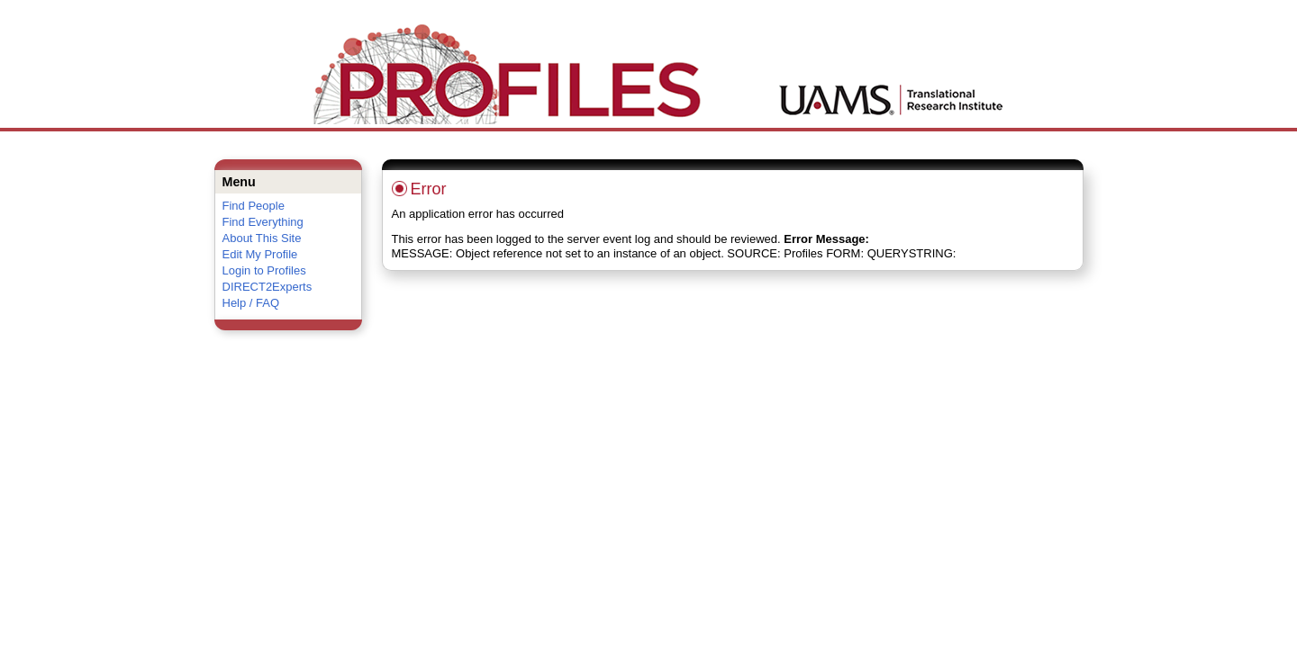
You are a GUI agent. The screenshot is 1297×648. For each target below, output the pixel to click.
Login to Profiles (264, 270)
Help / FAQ (251, 303)
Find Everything (263, 222)
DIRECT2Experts (267, 286)
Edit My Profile (260, 254)
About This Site (262, 238)
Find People (253, 205)
